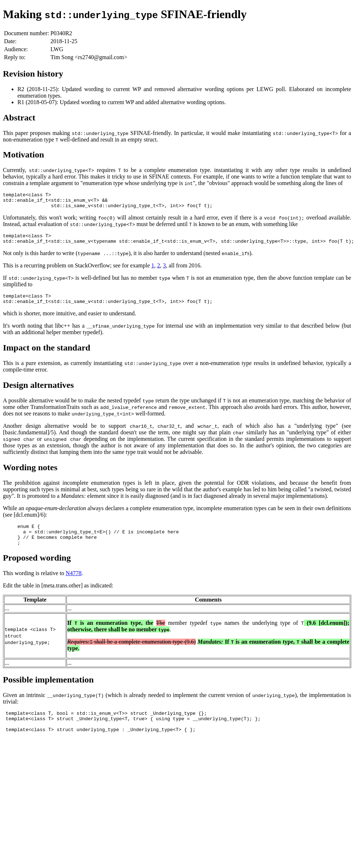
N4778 (74, 585)
